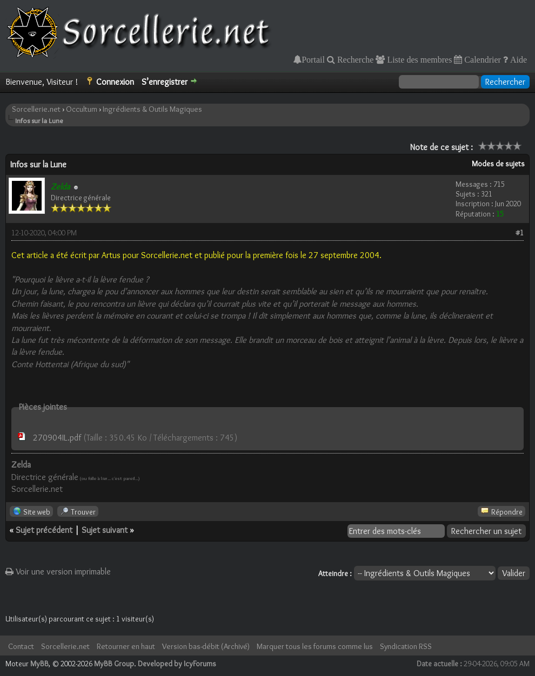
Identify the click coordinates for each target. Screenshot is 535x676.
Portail (313, 59)
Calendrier (481, 59)
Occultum (81, 109)
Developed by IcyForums (177, 663)
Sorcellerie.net (36, 109)
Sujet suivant (105, 530)
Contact (21, 646)
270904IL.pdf (57, 437)
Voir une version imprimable (58, 571)
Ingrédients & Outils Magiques (152, 109)
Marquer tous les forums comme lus (315, 646)
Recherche (354, 59)
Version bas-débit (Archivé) (206, 646)
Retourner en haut (126, 646)
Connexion (115, 82)
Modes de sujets (498, 163)
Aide (517, 59)
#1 (520, 233)
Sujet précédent (44, 530)
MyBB (39, 663)
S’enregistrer (165, 82)
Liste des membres (418, 59)
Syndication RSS (406, 646)
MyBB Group (114, 663)
